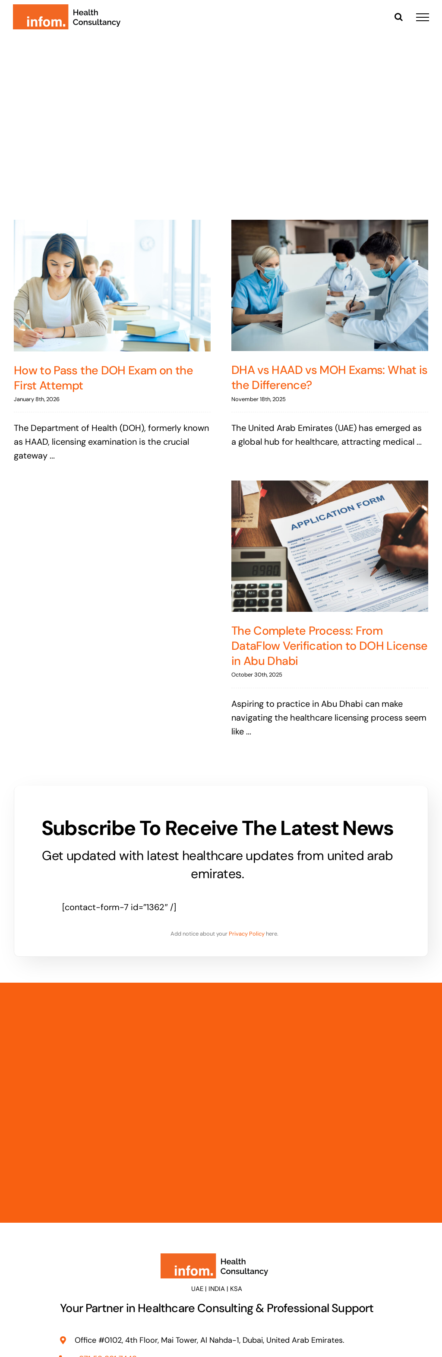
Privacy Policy (247, 933)
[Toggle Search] (399, 17)
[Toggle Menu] (422, 17)
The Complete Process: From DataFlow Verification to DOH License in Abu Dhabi (329, 645)
